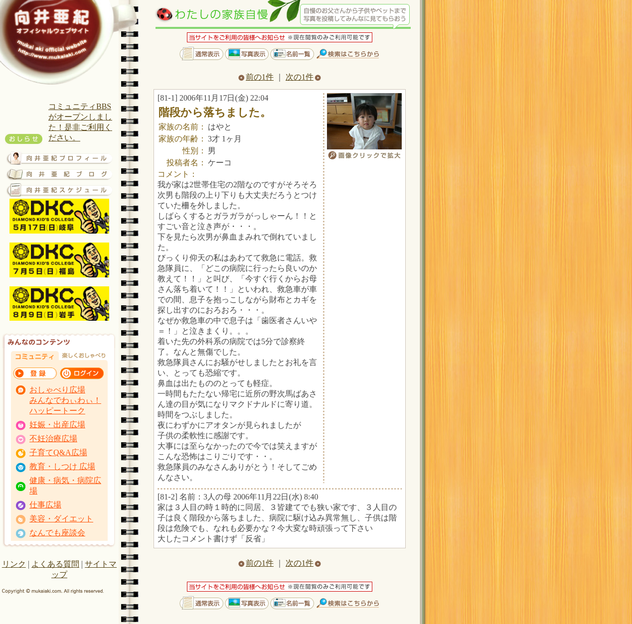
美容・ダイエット (61, 518)
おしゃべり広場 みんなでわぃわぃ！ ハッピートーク (65, 400)
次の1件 (303, 77)
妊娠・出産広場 (57, 424)
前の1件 (256, 77)
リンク (14, 564)
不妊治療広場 (53, 438)
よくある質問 (55, 564)
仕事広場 (45, 504)
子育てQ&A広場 (58, 452)
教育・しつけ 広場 (62, 466)
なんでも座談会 (57, 532)
